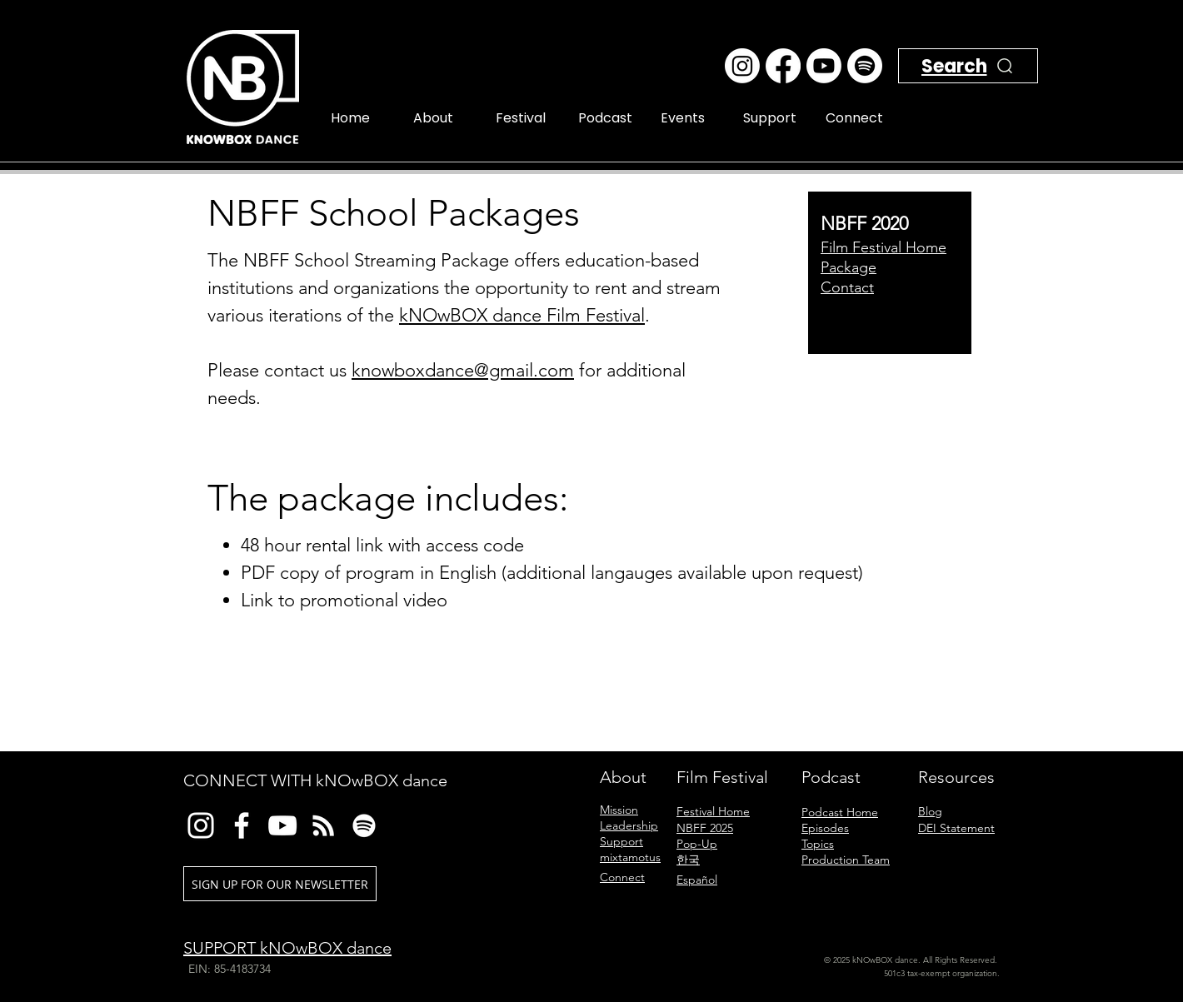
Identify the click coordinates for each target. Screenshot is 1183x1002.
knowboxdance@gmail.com (463, 370)
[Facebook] (783, 65)
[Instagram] (742, 65)
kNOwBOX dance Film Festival (522, 315)
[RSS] (323, 825)
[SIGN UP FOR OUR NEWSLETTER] (280, 883)
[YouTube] (282, 825)
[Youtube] (823, 65)
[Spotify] (864, 65)
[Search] (982, 85)
